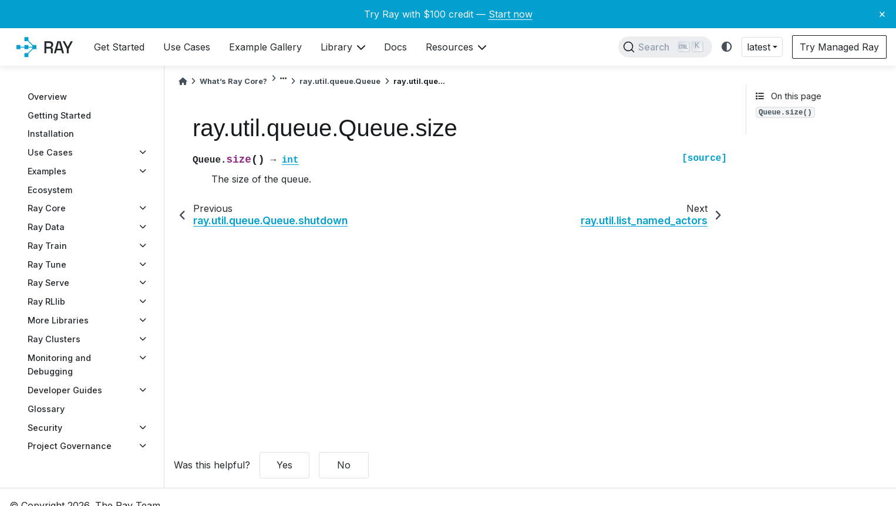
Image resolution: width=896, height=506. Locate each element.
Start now (511, 14)
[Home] (182, 81)
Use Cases (50, 152)
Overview (47, 97)
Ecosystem (50, 190)
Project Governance (70, 446)
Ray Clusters (54, 339)
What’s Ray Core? (233, 81)
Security (45, 428)
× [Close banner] (882, 13)
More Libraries (58, 320)
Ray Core (47, 208)
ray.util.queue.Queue (339, 81)
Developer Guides (65, 390)
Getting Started (59, 115)
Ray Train (47, 246)
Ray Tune (47, 264)
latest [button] (758, 47)
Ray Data (46, 227)
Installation (51, 134)
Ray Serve (48, 283)
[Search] (665, 47)
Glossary (46, 409)
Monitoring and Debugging (59, 365)
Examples (47, 171)
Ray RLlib (46, 301)
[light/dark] (727, 47)
